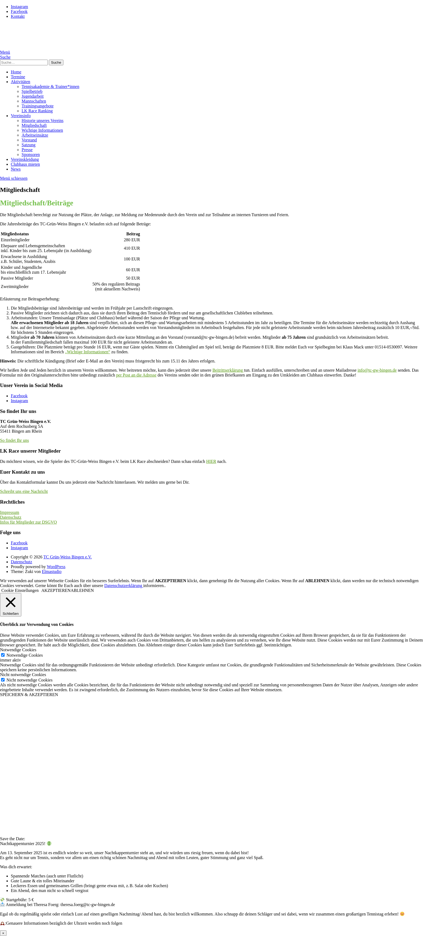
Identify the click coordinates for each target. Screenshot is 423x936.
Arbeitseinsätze (35, 135)
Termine (18, 76)
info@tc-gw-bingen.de (377, 370)
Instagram (19, 6)
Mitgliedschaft (34, 125)
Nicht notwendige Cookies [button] (23, 674)
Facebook (19, 11)
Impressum (9, 512)
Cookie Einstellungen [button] (20, 590)
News (16, 169)
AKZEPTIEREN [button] (55, 590)
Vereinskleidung (25, 159)
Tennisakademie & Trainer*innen (50, 86)
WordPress (56, 566)
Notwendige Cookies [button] (18, 649)
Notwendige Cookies (24, 655)
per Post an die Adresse (136, 375)
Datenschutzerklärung (123, 585)
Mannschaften (34, 101)
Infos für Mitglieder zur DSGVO (28, 522)
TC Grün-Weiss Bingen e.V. (67, 557)
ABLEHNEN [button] (82, 590)
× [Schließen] (3, 933)
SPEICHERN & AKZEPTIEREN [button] (29, 694)
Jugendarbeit (33, 96)
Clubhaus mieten (25, 164)
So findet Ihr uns (14, 440)
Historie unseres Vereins (42, 120)
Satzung (29, 145)
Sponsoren (31, 154)
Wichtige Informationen (42, 130)
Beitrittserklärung (228, 370)
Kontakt (18, 16)
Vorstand (29, 140)
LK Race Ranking (37, 110)
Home (16, 72)
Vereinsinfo (21, 115)
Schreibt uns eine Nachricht (24, 491)
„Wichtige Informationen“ (87, 352)
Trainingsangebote (38, 106)
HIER (211, 461)
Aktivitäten (20, 81)
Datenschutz (10, 517)
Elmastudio (52, 571)
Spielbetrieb (32, 91)
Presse (27, 149)
